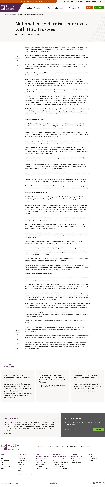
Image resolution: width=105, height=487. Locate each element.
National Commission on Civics (43, 458)
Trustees (66, 1)
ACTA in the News (8, 372)
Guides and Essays (22, 458)
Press (99, 1)
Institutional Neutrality (58, 466)
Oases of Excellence (40, 464)
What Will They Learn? (41, 462)
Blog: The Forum (22, 472)
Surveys (20, 462)
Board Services (74, 460)
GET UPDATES (99, 7)
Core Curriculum (51, 372)
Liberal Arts (16, 372)
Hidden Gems (39, 466)
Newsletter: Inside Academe (25, 474)
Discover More (7, 433)
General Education (14, 14)
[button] (34, 7)
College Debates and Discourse (60, 460)
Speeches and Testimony (24, 460)
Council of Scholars (5, 462)
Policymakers (80, 1)
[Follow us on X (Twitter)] (97, 482)
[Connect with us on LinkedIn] (94, 482)
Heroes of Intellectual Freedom (60, 462)
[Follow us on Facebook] (90, 482)
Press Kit (90, 460)
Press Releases (42, 372)
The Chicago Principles (58, 464)
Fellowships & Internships (6, 466)
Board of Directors (5, 460)
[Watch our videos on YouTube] (100, 482)
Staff (2, 458)
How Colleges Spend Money (77, 458)
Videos (19, 470)
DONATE (89, 7)
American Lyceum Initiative (42, 468)
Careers (2, 464)
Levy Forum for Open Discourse (60, 468)
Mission (2, 456)
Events (2, 468)
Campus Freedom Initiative (59, 458)
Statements (21, 464)
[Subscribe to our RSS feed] (103, 482)
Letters (20, 466)
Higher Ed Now (42, 1)
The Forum (76, 372)
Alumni (72, 1)
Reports (20, 456)
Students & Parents (91, 1)
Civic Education (39, 460)
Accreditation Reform (76, 462)
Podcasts (20, 468)
